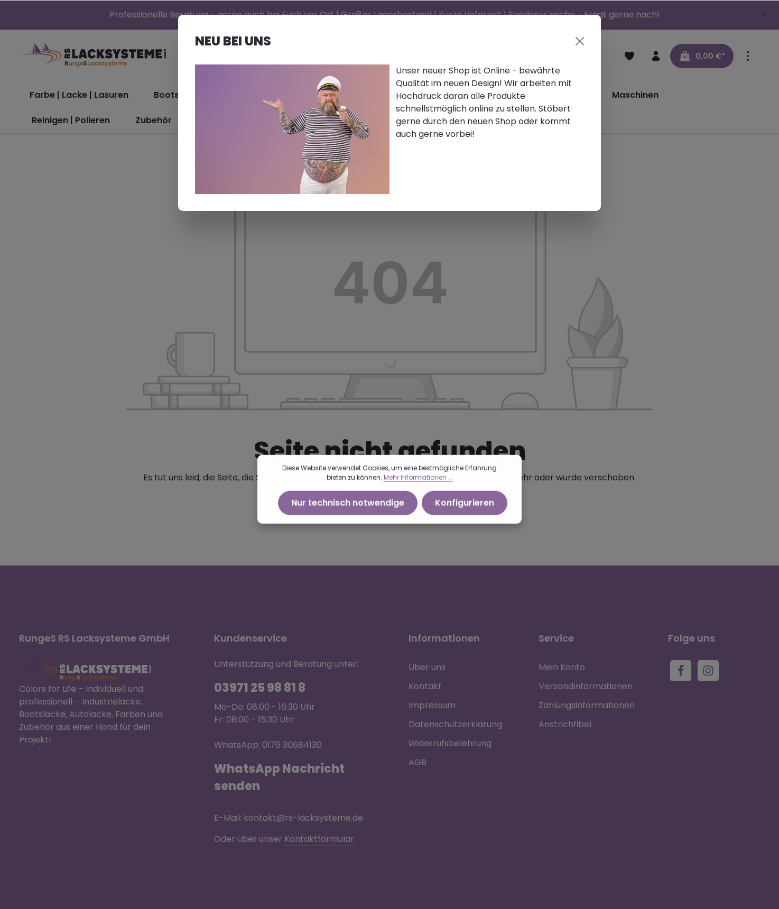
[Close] (580, 41)
